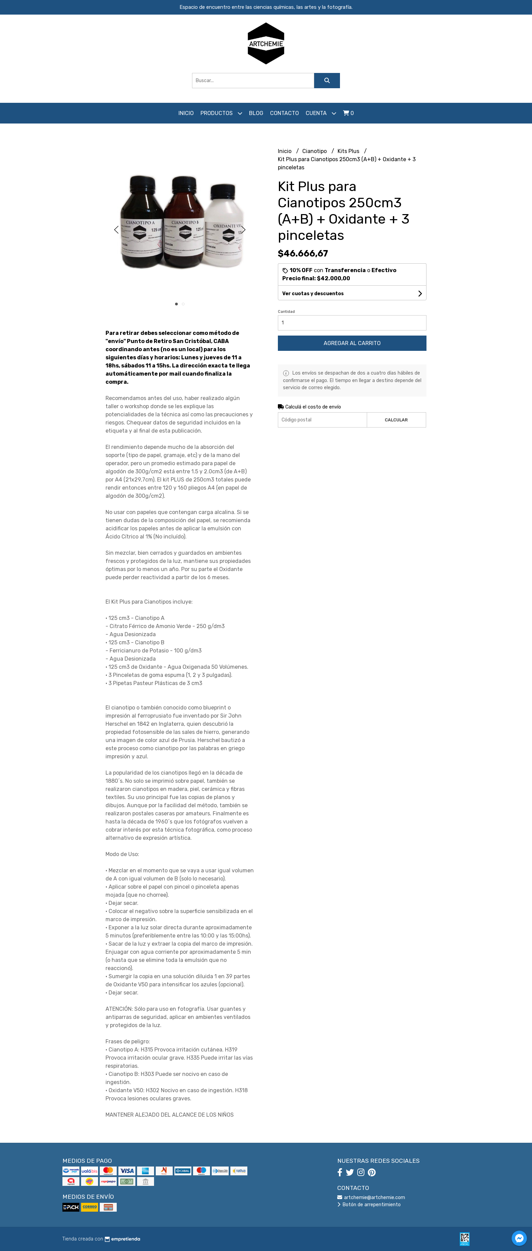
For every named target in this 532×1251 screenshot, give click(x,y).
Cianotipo (315, 151)
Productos (221, 113)
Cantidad (286, 311)
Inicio (186, 113)
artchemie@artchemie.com (371, 1197)
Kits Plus (349, 151)
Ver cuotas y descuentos (313, 294)
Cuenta (321, 113)
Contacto (284, 113)
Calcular (396, 419)
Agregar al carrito (352, 343)
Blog (256, 113)
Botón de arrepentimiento (369, 1205)
